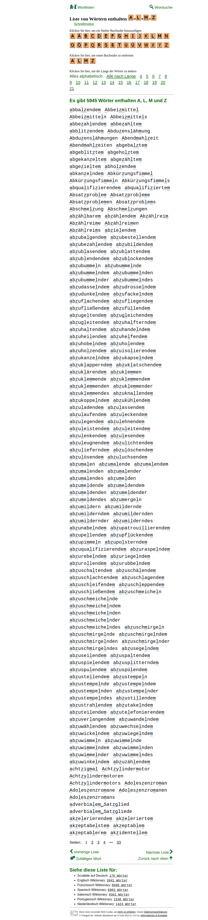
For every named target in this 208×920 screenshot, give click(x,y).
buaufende (88, 413)
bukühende (131, 399)
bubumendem (89, 271)
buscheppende (141, 583)
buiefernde (89, 448)
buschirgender (146, 639)
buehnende (126, 420)
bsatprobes (136, 200)
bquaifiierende (95, 186)
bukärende (88, 370)
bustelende (89, 675)
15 (120, 80)
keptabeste (89, 824)
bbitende (87, 129)
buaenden (87, 469)
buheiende (88, 335)
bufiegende (133, 299)
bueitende (131, 427)
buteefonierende (137, 710)
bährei (154, 214)
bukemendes (89, 391)
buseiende (88, 654)
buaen (82, 462)
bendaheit (140, 136)
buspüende (128, 668)
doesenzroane (92, 788)
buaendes (87, 476)
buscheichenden (95, 611)
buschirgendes (94, 647)
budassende (89, 285)
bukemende (88, 377)
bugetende (88, 313)
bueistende (89, 427)
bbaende (85, 108)
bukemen (125, 370)
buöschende (133, 448)
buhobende (88, 342)
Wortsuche (161, 7)
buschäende (136, 569)
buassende (126, 406)
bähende (120, 214)
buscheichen (140, 590)
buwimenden (133, 746)
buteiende (88, 710)
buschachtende (94, 576)
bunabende (88, 526)
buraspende (150, 547)
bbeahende (88, 122)
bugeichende (131, 313)
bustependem (134, 682)
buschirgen (144, 625)
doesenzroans (92, 795)
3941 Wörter (117, 878)
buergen (125, 498)
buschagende (143, 576)
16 (129, 80)
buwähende (88, 725)
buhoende (127, 342)
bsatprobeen (91, 200)
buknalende (133, 391)
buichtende (133, 441)
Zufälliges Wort (85, 857)
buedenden (88, 491)
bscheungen (127, 207)
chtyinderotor (126, 767)
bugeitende (89, 321)
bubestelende (133, 236)
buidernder (89, 519)
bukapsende (133, 356)
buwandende (139, 717)
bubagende (88, 236)
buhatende (88, 328)
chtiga (84, 767)
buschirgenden (94, 639)
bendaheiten (91, 143)
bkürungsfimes (146, 179)
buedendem (126, 484)
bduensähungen (94, 136)
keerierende (91, 817)
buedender (128, 491)
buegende (87, 420)
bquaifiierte (147, 186)
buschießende (92, 590)
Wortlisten (82, 7)
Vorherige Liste (84, 850)
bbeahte (125, 122)
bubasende (88, 250)
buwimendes (133, 753)
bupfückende (131, 533)
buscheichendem (95, 604)
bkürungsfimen (94, 179)
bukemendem (130, 377)
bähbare (85, 214)
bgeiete (85, 165)
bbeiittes (128, 115)
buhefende (128, 335)
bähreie (85, 221)
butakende (134, 703)
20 (163, 80)
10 (78, 80)
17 (137, 80)
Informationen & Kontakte (153, 913)
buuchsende (127, 455)
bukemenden (89, 384)
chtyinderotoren (97, 774)
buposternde (126, 540)
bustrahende (91, 703)
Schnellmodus (84, 24)
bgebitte (87, 150)
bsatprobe (88, 193)
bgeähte (125, 158)
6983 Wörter (118, 888)
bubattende (130, 250)
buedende (87, 484)
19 (154, 80)
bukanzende (89, 356)
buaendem (151, 462)
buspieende (89, 661)
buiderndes (133, 519)
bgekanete (88, 158)
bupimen (85, 540)
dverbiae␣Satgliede (101, 810)
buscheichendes (95, 625)
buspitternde (136, 661)
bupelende (88, 533)
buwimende (123, 739)
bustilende (136, 696)
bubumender (89, 278)
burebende (88, 554)
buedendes (88, 498)
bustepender (137, 689)
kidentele (128, 831)
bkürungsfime (130, 172)
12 (95, 80)
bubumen (85, 264)
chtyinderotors (95, 781)
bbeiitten (88, 115)
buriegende (130, 554)
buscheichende (94, 597)
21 (72, 86)
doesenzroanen (143, 788)
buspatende (130, 654)
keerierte (134, 817)
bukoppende (89, 399)
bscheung (87, 207)
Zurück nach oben (155, 857)
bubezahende (91, 243)
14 (112, 80)
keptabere (88, 831)
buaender (125, 469)
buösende (87, 455)
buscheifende (92, 583)
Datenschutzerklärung (155, 910)
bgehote (123, 150)
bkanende (87, 172)
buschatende (91, 569)
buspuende (88, 668)
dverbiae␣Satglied (99, 803)
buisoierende (133, 349)
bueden (122, 476)
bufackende (133, 292)
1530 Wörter (124, 897)
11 (86, 80)
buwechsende (131, 725)
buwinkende (89, 760)
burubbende (130, 562)
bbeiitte (122, 108)
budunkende (89, 292)
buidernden (133, 512)
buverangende (92, 717)
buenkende (88, 434)
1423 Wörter (126, 902)
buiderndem (89, 512)
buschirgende (92, 632)
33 (119, 840)
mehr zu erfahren (127, 910)
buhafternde (134, 321)
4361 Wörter (119, 892)
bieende (120, 228)
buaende (114, 462)
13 (103, 80)
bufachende (89, 299)
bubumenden (133, 271)
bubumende (123, 264)
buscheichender (95, 618)
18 (146, 80)
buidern (85, 505)
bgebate (131, 143)
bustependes (91, 696)
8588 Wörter (122, 883)
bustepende (89, 682)
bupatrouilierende (140, 526)
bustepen (130, 675)
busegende (140, 647)
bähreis (85, 228)
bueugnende (89, 441)
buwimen (85, 739)
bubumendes (133, 278)
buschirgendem (143, 632)
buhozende (88, 349)
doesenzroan (145, 781)
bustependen (91, 689)
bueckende (128, 413)
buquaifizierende (98, 547)
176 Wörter (118, 874)
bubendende (89, 257)
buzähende (131, 760)
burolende (88, 562)
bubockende (133, 257)
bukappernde (91, 363)
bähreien (122, 221)
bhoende (120, 165)
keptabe (128, 824)
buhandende (130, 328)
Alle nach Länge (121, 74)
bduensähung (129, 129)
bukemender (133, 384)
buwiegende (133, 732)
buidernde (123, 505)
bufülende (131, 306)
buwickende (89, 732)
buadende (87, 406)
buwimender (89, 753)
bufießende (89, 306)
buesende (127, 434)
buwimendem (89, 746)
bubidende (134, 243)
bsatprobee (130, 193)
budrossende (134, 285)
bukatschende (138, 363)
